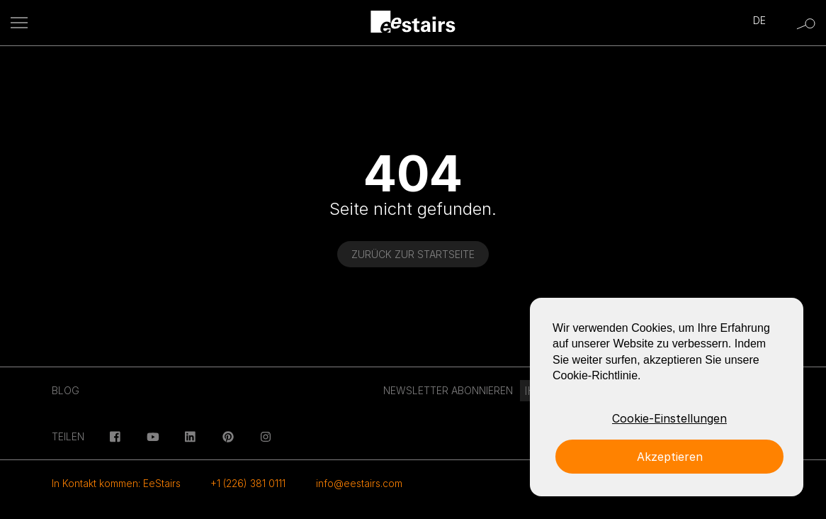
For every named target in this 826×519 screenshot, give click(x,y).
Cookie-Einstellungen (669, 418)
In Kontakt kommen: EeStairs (116, 483)
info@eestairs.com (359, 483)
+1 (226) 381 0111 (247, 483)
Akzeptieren (670, 457)
